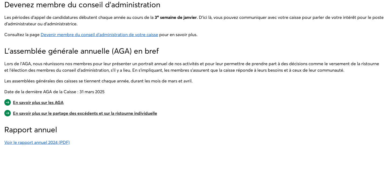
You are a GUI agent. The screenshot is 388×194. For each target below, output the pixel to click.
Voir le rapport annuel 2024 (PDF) (37, 142)
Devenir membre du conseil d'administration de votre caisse (99, 34)
